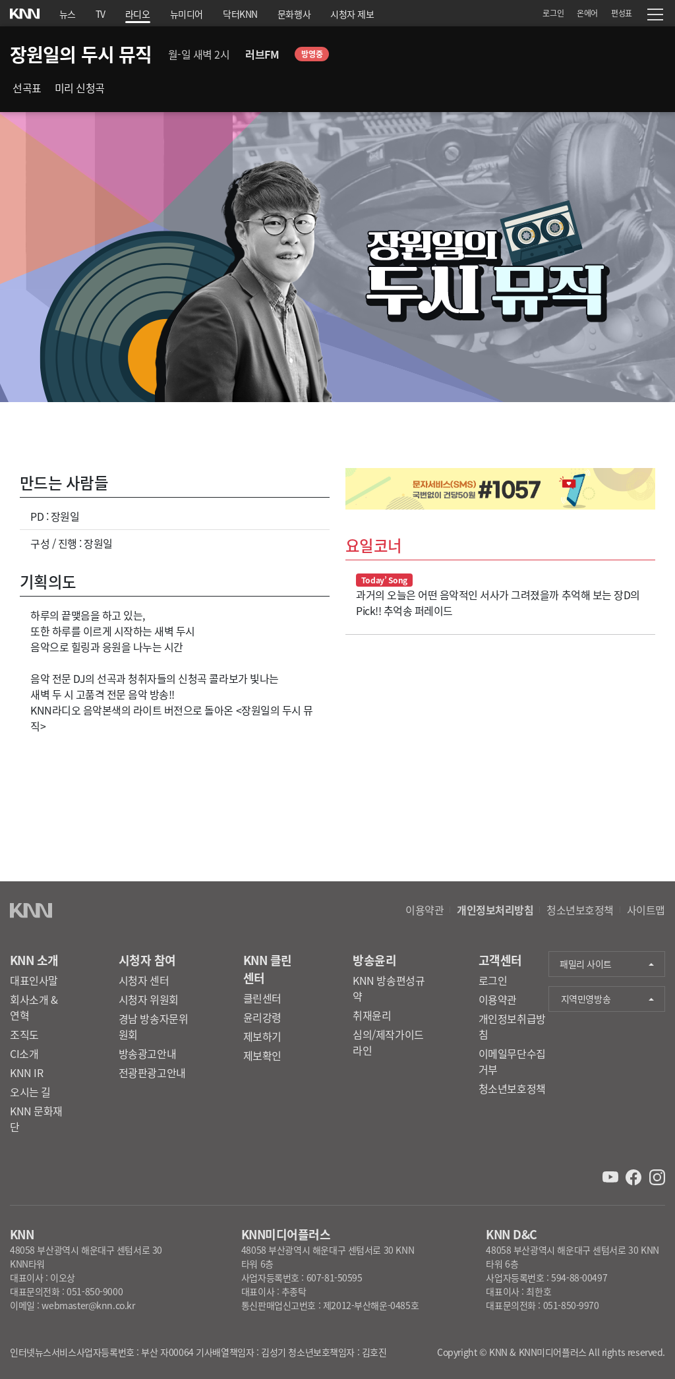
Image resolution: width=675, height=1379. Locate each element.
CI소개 (24, 1053)
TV (100, 13)
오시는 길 (30, 1092)
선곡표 (27, 88)
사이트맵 (646, 910)
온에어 (587, 12)
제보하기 (262, 1036)
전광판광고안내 (152, 1072)
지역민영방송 (585, 998)
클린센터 (262, 998)
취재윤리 (372, 1015)
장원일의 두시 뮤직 (81, 54)
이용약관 (424, 910)
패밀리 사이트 (586, 963)
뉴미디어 (186, 13)
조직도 (24, 1034)
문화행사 (294, 13)
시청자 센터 (144, 980)
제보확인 (262, 1055)
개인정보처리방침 (495, 910)
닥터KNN (240, 13)
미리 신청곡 (80, 88)
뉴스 (67, 13)
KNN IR (26, 1072)
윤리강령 (262, 1017)
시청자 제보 (352, 13)
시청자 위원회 (149, 999)
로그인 (553, 12)
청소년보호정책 (580, 910)
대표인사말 (34, 980)
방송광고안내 (147, 1053)
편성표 (621, 12)
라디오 (137, 13)
